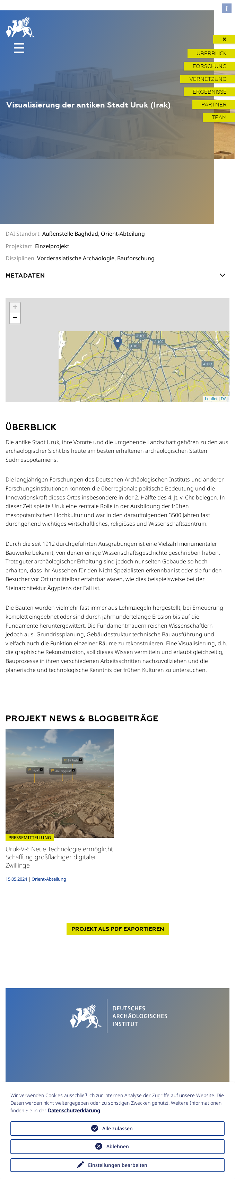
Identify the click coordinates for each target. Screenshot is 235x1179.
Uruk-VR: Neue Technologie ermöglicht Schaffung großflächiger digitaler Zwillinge (59, 857)
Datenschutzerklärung (74, 1110)
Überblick (212, 53)
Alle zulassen (117, 1128)
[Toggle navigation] (19, 48)
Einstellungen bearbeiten (117, 1165)
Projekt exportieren (117, 929)
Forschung (210, 66)
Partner (214, 104)
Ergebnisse (210, 92)
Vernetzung (208, 79)
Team (219, 117)
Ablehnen (117, 1146)
